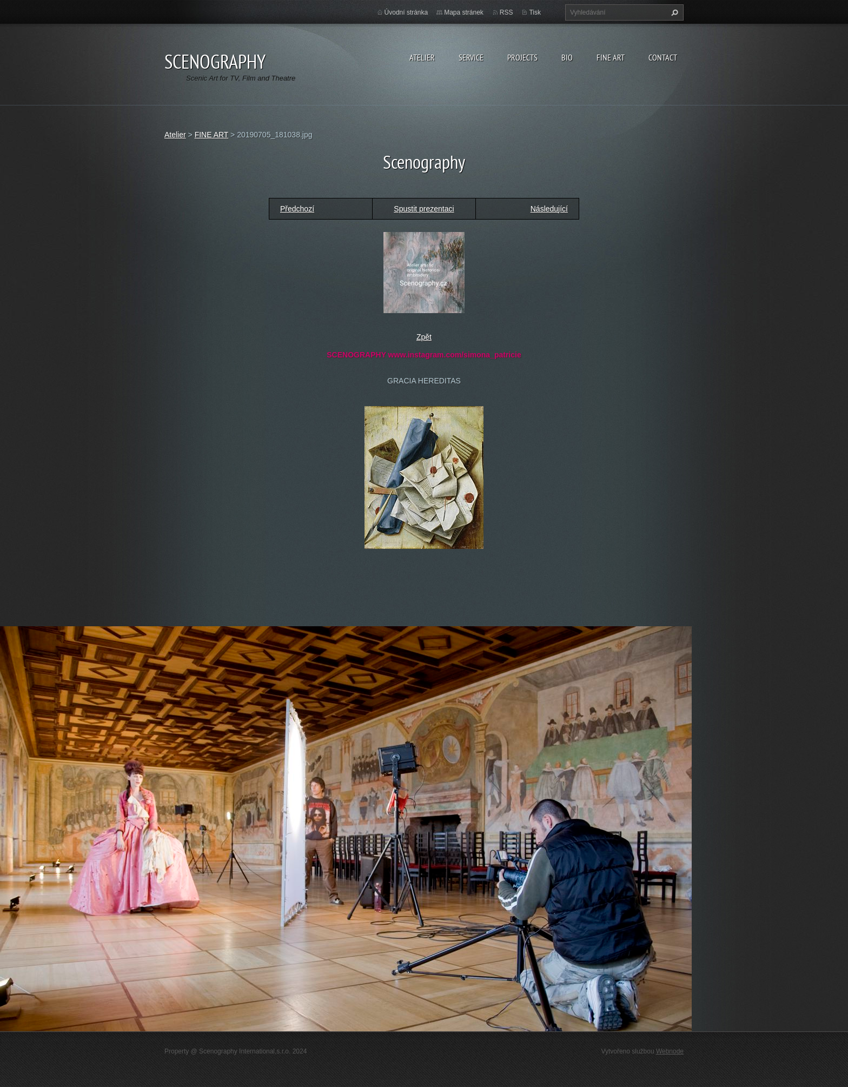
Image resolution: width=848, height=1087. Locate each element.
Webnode (670, 1051)
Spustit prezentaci (424, 208)
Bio (567, 57)
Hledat (673, 12)
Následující (549, 208)
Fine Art (611, 57)
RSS (506, 12)
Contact (662, 57)
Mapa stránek (463, 12)
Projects (522, 57)
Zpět (424, 337)
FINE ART (212, 134)
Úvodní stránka (406, 12)
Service (471, 57)
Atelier (422, 57)
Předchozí (297, 208)
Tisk (535, 12)
